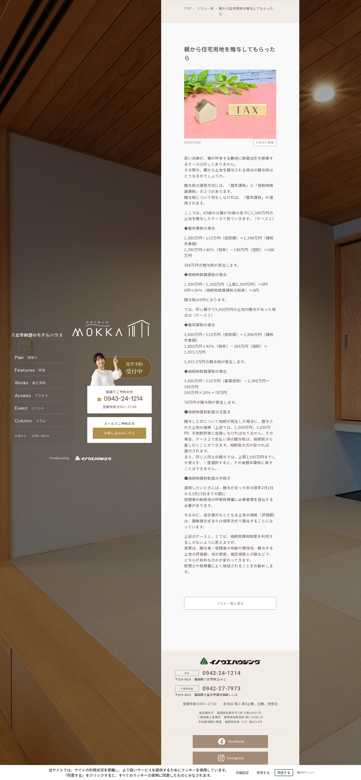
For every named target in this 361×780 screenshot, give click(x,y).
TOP (187, 8)
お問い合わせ (41, 436)
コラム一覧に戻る (230, 603)
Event (30, 408)
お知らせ (20, 436)
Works (30, 383)
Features (30, 370)
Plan (26, 357)
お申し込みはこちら (119, 433)
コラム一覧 (205, 8)
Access (31, 395)
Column (30, 421)
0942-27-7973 (222, 688)
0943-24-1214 (123, 398)
